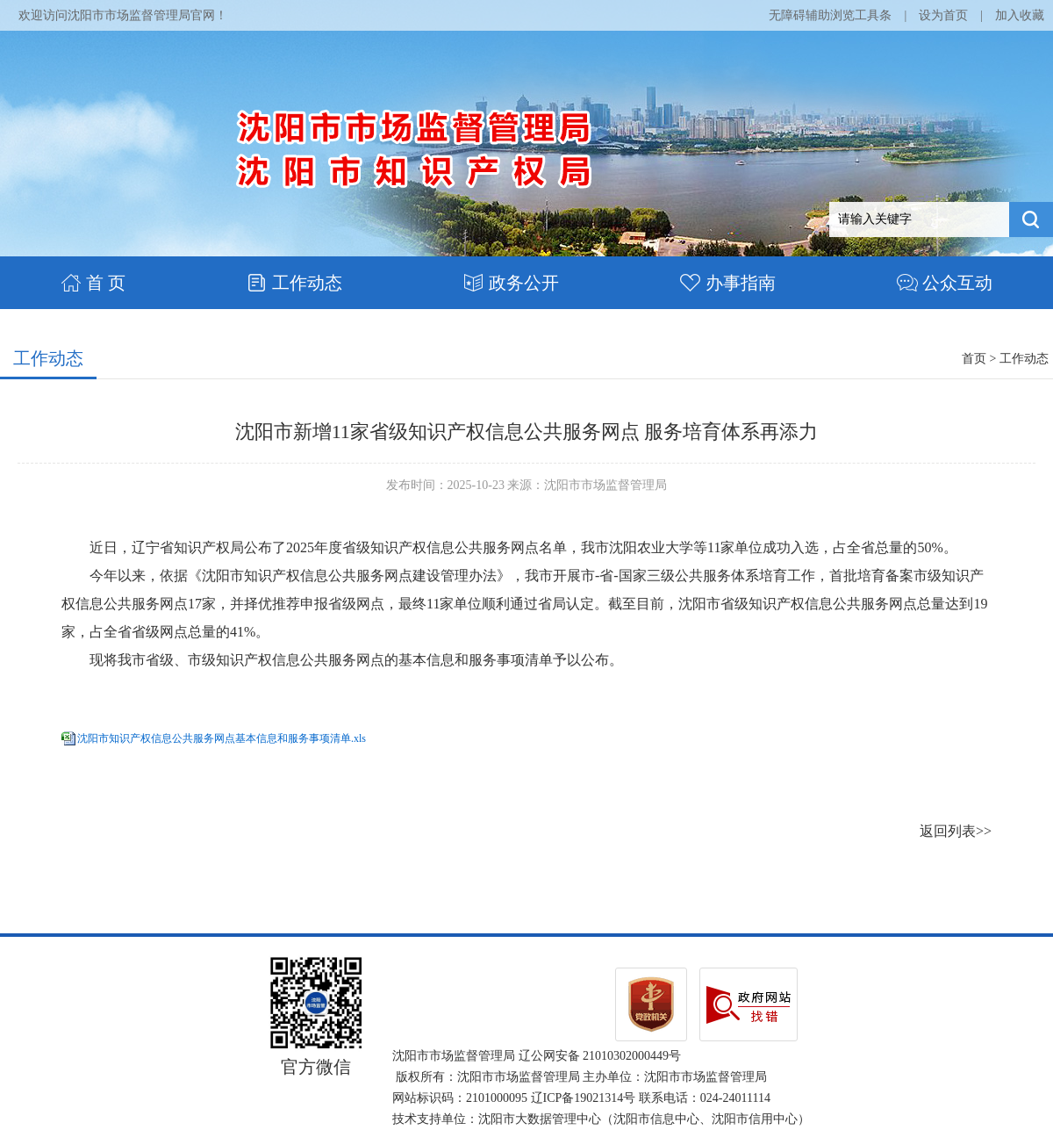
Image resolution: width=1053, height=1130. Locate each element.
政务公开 (511, 282)
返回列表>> (956, 831)
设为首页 (943, 15)
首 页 (93, 282)
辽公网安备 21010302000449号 (600, 1055)
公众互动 (944, 282)
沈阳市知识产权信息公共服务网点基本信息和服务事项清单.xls (221, 738)
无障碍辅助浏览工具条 (830, 15)
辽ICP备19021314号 (583, 1098)
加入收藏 (1019, 15)
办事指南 (728, 282)
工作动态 (294, 282)
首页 (974, 358)
